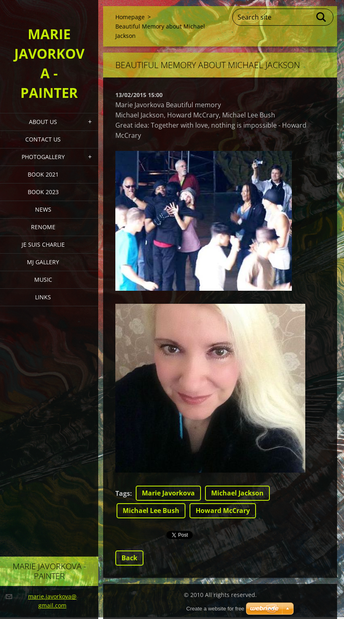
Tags (122, 493)
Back (129, 557)
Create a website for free (215, 609)
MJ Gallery (43, 262)
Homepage (130, 17)
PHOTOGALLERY (43, 157)
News (43, 209)
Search (321, 17)
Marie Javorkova (168, 493)
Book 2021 (43, 174)
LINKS (43, 297)
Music (43, 279)
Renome (43, 227)
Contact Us (43, 139)
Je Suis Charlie (43, 244)
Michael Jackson (237, 493)
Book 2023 (43, 192)
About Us (43, 122)
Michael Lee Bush (151, 510)
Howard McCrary (223, 510)
